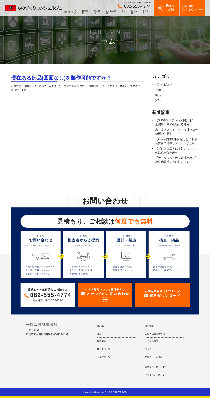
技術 (158, 89)
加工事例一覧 (103, 349)
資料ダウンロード (154, 367)
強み (75, 12)
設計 (158, 100)
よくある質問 (111, 12)
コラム (123, 12)
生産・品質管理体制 (155, 333)
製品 (158, 95)
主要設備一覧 (103, 357)
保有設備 (134, 12)
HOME (67, 12)
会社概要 (149, 326)
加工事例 (97, 12)
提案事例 (85, 12)
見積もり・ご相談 (154, 357)
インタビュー (163, 84)
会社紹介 (146, 12)
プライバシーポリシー (156, 375)
